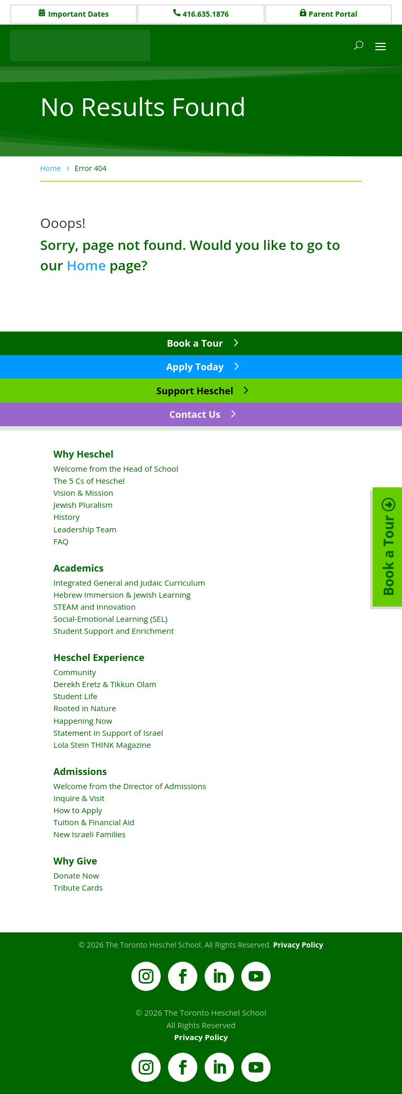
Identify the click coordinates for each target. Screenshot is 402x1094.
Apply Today (195, 366)
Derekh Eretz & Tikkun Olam (105, 684)
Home (86, 265)
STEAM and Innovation (94, 606)
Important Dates (78, 14)
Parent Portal (333, 14)
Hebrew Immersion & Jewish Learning (122, 594)
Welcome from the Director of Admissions (129, 786)
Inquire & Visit (79, 798)
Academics (78, 568)
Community (74, 672)
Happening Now (82, 720)
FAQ (61, 541)
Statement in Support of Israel (108, 732)
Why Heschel (83, 454)
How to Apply (77, 810)
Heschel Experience (98, 657)
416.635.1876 (206, 14)
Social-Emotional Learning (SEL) (110, 618)
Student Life (75, 696)
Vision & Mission (83, 492)
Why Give (75, 860)
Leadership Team (84, 529)
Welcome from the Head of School (115, 468)
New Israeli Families (89, 834)
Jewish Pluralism (83, 504)
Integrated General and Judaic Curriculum (129, 582)
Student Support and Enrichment (113, 630)
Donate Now (76, 875)
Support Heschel (195, 390)
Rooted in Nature (84, 708)
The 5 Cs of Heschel (89, 480)
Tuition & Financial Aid (94, 822)
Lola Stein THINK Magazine (102, 744)
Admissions (80, 771)
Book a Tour (195, 343)
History (66, 516)
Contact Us (195, 414)
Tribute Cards (78, 887)
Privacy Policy (298, 945)
